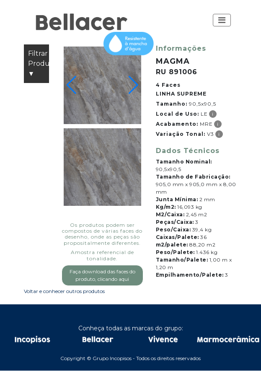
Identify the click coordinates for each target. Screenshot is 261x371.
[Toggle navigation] (222, 20)
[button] (221, 20)
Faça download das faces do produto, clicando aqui (102, 275)
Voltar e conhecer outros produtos (64, 291)
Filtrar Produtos (38, 64)
